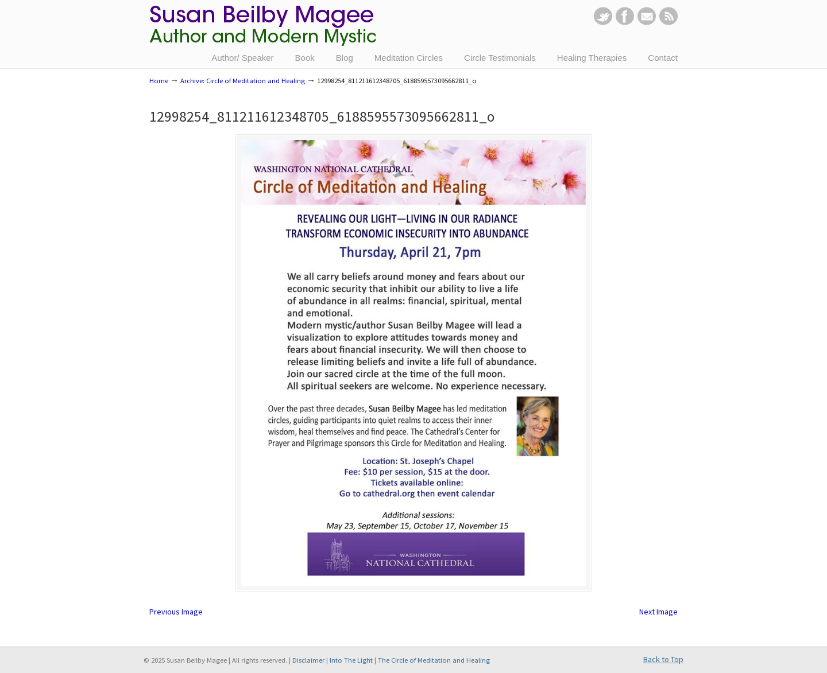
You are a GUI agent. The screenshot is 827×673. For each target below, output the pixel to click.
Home (158, 80)
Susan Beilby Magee (262, 31)
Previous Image (176, 611)
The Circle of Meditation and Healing (434, 660)
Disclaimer (308, 660)
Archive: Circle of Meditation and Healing (242, 80)
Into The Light (351, 660)
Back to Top (663, 659)
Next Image (658, 611)
